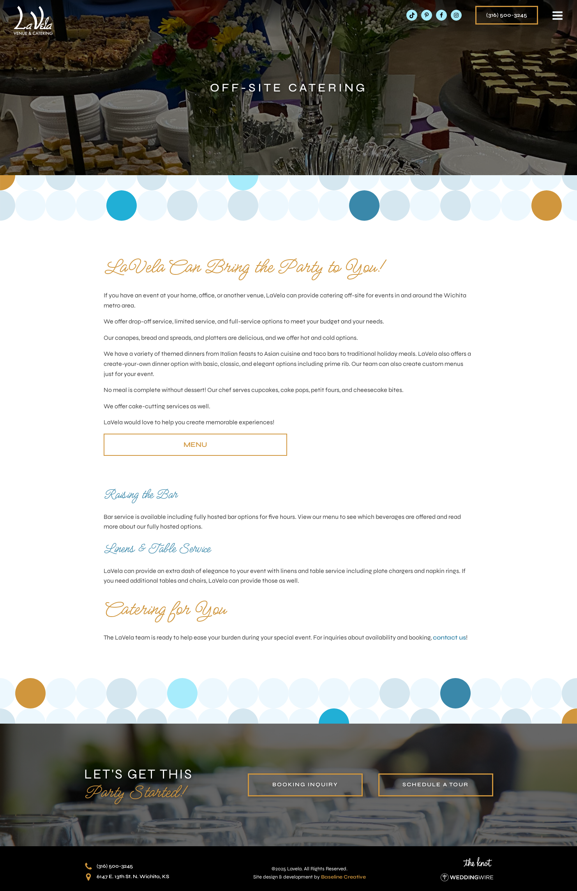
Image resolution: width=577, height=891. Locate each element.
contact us (449, 637)
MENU (195, 444)
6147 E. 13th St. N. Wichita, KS (133, 876)
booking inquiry (305, 784)
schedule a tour (435, 784)
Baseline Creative (343, 877)
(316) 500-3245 (506, 15)
